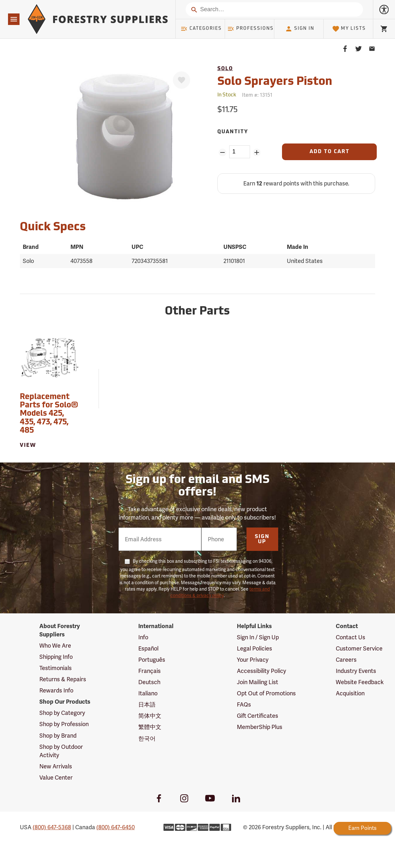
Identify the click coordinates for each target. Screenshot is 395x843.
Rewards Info (56, 690)
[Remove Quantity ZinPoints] (222, 152)
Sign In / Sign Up (258, 637)
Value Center (56, 777)
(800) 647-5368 (52, 827)
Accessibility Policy (261, 671)
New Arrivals (55, 766)
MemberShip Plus (259, 727)
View (28, 445)
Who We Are (55, 645)
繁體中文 (149, 727)
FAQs (244, 704)
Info (143, 637)
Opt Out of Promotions (266, 693)
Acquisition (350, 693)
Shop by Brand (58, 735)
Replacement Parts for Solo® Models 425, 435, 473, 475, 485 (49, 414)
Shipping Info (56, 656)
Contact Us (350, 637)
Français (149, 671)
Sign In (299, 29)
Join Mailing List (257, 682)
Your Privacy (253, 659)
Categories (201, 29)
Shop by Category (62, 712)
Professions (250, 29)
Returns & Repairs (62, 679)
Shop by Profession (64, 724)
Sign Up (262, 539)
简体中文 (149, 715)
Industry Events (356, 671)
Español (148, 648)
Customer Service (359, 648)
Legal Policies (254, 648)
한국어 (147, 738)
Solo (225, 68)
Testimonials (55, 668)
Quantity (232, 132)
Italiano (147, 693)
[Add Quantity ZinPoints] (256, 152)
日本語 (147, 704)
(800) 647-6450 (115, 827)
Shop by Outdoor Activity (61, 751)
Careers (346, 659)
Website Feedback (360, 682)
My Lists (349, 29)
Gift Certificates (257, 715)
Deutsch (149, 682)
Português (151, 659)
